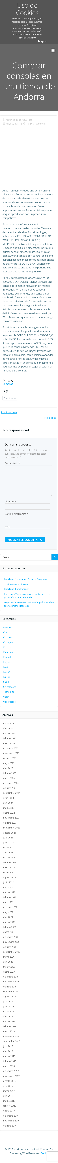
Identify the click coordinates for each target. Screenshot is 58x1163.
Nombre (11, 501)
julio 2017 (8, 1086)
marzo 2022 (9, 892)
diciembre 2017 (11, 1070)
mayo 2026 (9, 723)
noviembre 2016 (11, 1120)
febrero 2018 (9, 1061)
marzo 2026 (9, 733)
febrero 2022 (9, 897)
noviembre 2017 (11, 1076)
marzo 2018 (9, 1056)
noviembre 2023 (11, 817)
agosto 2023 (9, 832)
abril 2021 (8, 917)
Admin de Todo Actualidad (17, 119)
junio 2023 (8, 842)
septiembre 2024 (11, 792)
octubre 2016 (10, 1125)
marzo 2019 (9, 1021)
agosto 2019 (9, 996)
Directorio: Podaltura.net (16, 588)
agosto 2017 (9, 1080)
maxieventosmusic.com (16, 584)
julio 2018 (8, 1046)
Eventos (7, 647)
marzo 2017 (9, 1100)
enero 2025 (9, 778)
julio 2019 (8, 1001)
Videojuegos (9, 701)
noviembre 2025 (11, 753)
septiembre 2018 (11, 1041)
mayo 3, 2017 (10, 123)
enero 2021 (9, 931)
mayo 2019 (9, 1011)
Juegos (6, 662)
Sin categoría (9, 686)
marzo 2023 (9, 857)
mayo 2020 (9, 956)
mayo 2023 (9, 847)
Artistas (7, 627)
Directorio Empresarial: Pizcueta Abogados (25, 579)
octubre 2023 (10, 822)
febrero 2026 (9, 738)
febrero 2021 (9, 927)
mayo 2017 (9, 1090)
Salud (6, 681)
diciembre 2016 (11, 1115)
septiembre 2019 (11, 991)
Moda (6, 667)
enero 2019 (9, 1031)
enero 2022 (9, 902)
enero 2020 (9, 971)
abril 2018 (8, 1051)
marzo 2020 (9, 966)
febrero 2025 (9, 773)
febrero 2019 (9, 1026)
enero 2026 (9, 743)
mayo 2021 (9, 912)
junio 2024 (8, 797)
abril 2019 (8, 1016)
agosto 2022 (9, 877)
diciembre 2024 (11, 783)
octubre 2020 (10, 946)
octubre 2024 (10, 787)
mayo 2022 (9, 887)
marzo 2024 (9, 807)
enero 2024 (9, 812)
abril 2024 (8, 802)
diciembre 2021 (11, 907)
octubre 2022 (10, 872)
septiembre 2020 (11, 951)
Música (6, 676)
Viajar (6, 696)
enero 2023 (9, 867)
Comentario (13, 463)
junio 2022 (8, 882)
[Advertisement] (29, 158)
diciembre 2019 (11, 976)
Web (7, 526)
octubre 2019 (10, 986)
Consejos (8, 642)
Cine (5, 632)
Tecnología (8, 691)
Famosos (8, 652)
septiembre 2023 (11, 827)
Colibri (44, 1153)
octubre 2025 (10, 758)
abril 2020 (8, 961)
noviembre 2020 (11, 941)
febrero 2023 (9, 862)
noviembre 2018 (11, 1036)
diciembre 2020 (11, 936)
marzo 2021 (9, 922)
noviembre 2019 (11, 981)
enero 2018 (9, 1066)
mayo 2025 (9, 763)
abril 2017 (8, 1095)
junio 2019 (8, 1006)
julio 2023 (8, 837)
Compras (7, 384)
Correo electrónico (16, 514)
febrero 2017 (9, 1105)
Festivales (8, 657)
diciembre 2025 (11, 748)
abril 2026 (8, 728)
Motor (6, 671)
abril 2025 (8, 768)
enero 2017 (9, 1110)
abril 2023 (8, 852)
